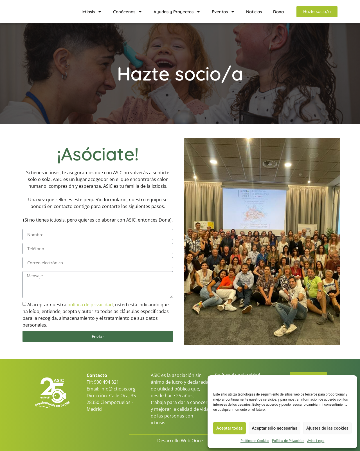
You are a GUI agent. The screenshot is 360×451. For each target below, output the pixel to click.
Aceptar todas (229, 428)
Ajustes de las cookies (327, 428)
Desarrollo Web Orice (180, 440)
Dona (278, 11)
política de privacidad (90, 305)
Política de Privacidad (288, 441)
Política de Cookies (254, 441)
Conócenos (127, 12)
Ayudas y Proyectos (177, 12)
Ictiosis (92, 12)
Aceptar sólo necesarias (274, 428)
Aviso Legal (315, 441)
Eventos (223, 12)
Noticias (254, 11)
